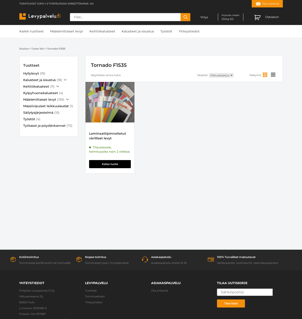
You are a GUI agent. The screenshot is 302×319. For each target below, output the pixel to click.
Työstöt (166, 31)
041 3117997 (38, 314)
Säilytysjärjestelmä (38, 113)
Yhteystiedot (189, 31)
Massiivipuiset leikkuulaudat (46, 106)
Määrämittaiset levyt (66, 31)
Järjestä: (202, 75)
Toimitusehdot (95, 296)
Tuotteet (91, 290)
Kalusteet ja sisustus (138, 31)
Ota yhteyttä (159, 290)
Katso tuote (110, 164)
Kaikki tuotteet (31, 31)
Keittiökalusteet (102, 31)
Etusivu (24, 48)
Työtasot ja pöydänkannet (44, 126)
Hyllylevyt (31, 73)
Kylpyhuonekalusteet (40, 93)
